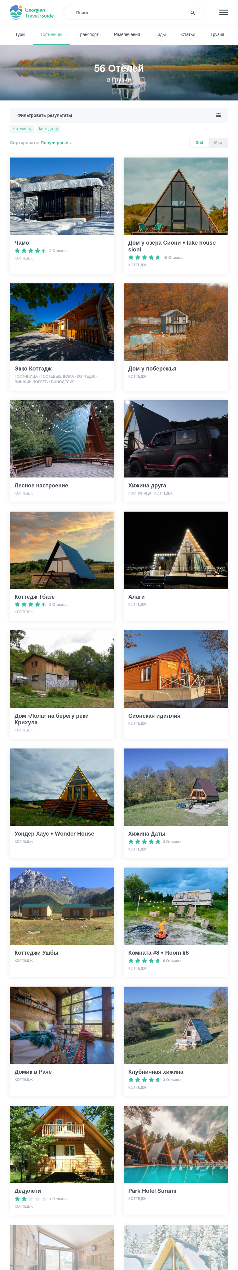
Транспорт (88, 34)
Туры (20, 34)
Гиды (161, 34)
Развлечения (127, 34)
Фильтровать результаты (119, 115)
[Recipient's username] (129, 12)
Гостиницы (51, 34)
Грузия (217, 34)
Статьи (188, 34)
